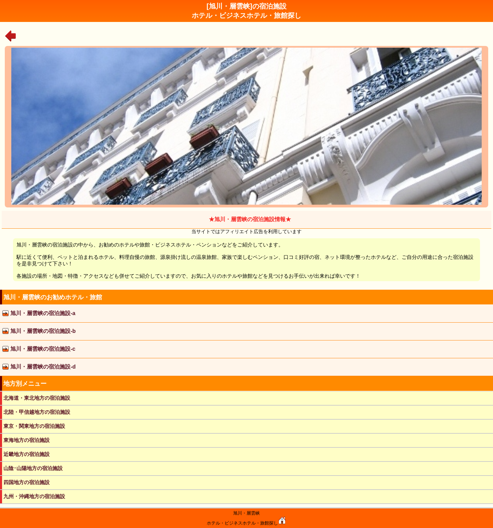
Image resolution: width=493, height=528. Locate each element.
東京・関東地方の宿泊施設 (34, 426)
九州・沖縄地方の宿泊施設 (34, 496)
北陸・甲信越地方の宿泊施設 (36, 412)
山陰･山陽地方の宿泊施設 (33, 468)
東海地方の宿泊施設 (26, 440)
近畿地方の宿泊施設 (26, 454)
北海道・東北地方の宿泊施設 (36, 398)
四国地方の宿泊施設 (26, 482)
